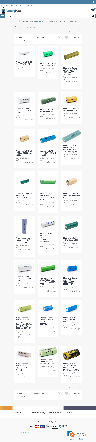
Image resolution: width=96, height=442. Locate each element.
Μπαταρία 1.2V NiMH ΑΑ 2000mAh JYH (48, 110)
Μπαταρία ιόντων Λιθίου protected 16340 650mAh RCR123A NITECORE (71, 367)
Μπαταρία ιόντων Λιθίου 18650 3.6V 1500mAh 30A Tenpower (70, 71)
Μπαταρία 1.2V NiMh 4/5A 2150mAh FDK (71, 239)
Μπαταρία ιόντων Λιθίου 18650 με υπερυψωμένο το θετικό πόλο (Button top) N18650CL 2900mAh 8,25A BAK (24, 323)
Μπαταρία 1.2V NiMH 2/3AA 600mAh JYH (48, 65)
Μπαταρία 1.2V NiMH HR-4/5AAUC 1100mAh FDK (24, 196)
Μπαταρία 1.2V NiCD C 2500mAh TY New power (24, 111)
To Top (48, 440)
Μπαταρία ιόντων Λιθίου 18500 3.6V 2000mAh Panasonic (47, 362)
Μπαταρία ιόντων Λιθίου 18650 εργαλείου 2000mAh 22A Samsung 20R (71, 149)
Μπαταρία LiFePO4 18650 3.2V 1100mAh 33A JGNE (48, 153)
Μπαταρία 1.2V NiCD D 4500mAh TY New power (24, 279)
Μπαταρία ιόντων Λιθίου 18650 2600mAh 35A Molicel (23, 367)
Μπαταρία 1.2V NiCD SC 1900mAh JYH (71, 110)
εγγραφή (39, 21)
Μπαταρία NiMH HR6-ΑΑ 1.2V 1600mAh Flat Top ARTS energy (46, 237)
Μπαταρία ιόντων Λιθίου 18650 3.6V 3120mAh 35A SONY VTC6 (47, 281)
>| (69, 37)
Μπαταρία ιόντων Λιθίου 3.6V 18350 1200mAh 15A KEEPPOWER (70, 281)
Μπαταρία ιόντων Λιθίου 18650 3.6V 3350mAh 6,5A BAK (23, 240)
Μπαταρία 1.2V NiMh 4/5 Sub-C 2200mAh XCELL (24, 153)
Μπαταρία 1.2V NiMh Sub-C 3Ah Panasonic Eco (71, 196)
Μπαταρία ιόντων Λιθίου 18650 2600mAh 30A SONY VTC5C (47, 197)
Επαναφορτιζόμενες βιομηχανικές (29, 27)
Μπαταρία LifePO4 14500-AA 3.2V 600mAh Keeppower (71, 320)
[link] (76, 431)
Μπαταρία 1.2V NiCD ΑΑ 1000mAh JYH (24, 63)
